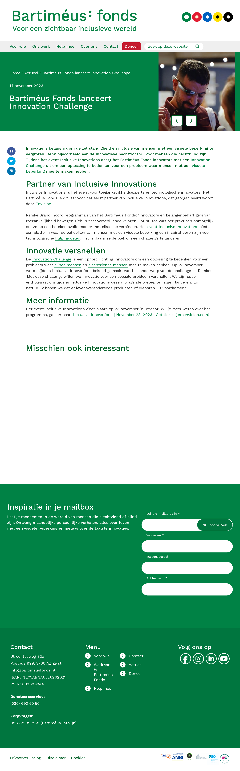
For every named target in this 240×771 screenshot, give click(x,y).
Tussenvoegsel (157, 557)
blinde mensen (67, 265)
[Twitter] (11, 161)
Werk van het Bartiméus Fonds (103, 672)
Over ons (89, 46)
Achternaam (156, 578)
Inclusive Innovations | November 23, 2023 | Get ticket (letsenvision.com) (141, 315)
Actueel (31, 73)
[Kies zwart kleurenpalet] (228, 17)
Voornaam (155, 535)
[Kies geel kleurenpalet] (218, 17)
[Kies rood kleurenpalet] (197, 17)
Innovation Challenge (51, 259)
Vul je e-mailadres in (163, 513)
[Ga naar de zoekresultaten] (197, 47)
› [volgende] (191, 120)
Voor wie (18, 46)
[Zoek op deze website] (173, 47)
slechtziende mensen (108, 265)
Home (15, 73)
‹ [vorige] (176, 120)
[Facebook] (11, 151)
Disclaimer (56, 758)
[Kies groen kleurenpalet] (186, 17)
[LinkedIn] (11, 171)
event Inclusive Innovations (172, 227)
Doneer (131, 46)
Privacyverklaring (25, 758)
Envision (43, 204)
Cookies (78, 758)
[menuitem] (17, 47)
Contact (111, 46)
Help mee (65, 46)
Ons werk (41, 46)
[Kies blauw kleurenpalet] (207, 17)
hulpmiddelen (67, 238)
